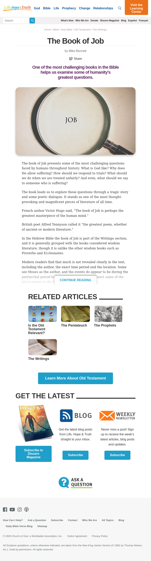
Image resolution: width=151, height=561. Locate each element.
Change (84, 8)
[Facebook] (6, 509)
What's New (67, 20)
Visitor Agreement (77, 536)
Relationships (103, 8)
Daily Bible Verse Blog (19, 526)
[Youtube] (13, 509)
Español (132, 20)
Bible (46, 8)
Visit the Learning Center (136, 8)
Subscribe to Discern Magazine (33, 454)
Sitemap (42, 526)
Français (143, 20)
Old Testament (82, 29)
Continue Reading (75, 280)
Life (56, 8)
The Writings (100, 29)
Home (47, 29)
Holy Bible (66, 29)
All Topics (108, 520)
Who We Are (82, 20)
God (37, 8)
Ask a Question (37, 520)
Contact (72, 520)
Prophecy (69, 8)
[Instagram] (20, 509)
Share (75, 58)
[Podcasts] (27, 509)
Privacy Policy (100, 536)
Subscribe (75, 455)
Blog (123, 20)
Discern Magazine (109, 20)
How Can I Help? (13, 520)
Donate (94, 20)
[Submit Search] (32, 20)
